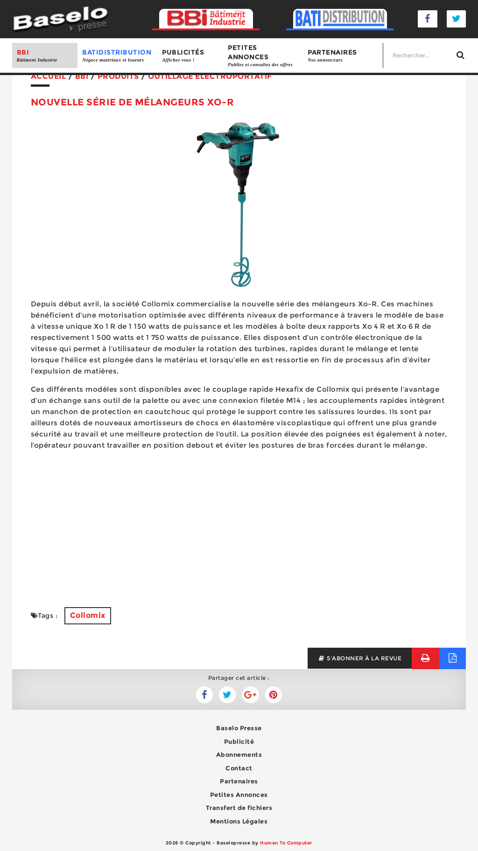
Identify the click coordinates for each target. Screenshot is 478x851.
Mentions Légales (238, 821)
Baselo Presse (239, 728)
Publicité (239, 741)
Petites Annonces (239, 794)
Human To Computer (286, 843)
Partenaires (343, 55)
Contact (239, 768)
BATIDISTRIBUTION (117, 55)
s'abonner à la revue (359, 658)
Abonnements (239, 754)
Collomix (87, 615)
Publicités (190, 55)
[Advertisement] (239, 523)
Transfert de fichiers (239, 807)
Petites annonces (263, 55)
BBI (45, 55)
